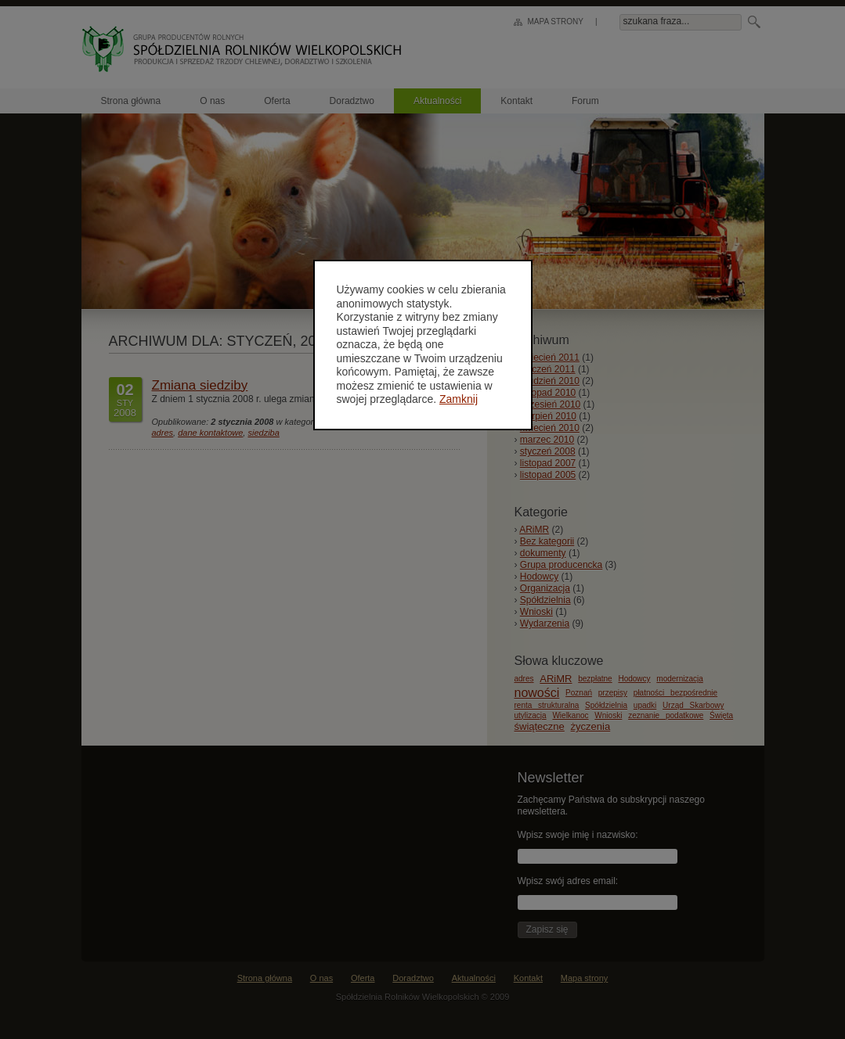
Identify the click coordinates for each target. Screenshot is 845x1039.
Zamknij (458, 399)
